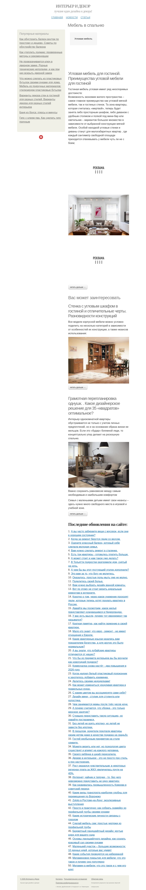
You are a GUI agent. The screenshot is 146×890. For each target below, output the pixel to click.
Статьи (85, 17)
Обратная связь (97, 879)
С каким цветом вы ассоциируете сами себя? (99, 692)
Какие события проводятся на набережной (97, 854)
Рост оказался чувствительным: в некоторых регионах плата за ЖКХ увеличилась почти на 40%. (97, 769)
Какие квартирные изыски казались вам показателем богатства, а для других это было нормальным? (95, 643)
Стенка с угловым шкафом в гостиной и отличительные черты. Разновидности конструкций (97, 311)
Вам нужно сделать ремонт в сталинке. (94, 550)
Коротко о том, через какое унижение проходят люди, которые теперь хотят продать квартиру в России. (98, 600)
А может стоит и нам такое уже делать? (94, 558)
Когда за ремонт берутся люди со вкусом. (95, 539)
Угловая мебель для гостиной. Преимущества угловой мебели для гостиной (95, 78)
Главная (57, 17)
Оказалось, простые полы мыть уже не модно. (100, 577)
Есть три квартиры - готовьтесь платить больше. (99, 554)
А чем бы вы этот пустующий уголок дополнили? (100, 569)
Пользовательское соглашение (75, 879)
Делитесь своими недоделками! (91, 681)
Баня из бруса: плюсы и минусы (38, 112)
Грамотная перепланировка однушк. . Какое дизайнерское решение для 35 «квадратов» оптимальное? (94, 406)
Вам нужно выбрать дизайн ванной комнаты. (99, 585)
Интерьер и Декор (73, 6)
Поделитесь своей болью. (87, 581)
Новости (72, 17)
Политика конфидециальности (67, 883)
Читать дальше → (78, 287)
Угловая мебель (83, 38)
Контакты (59, 879)
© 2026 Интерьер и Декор (29, 879)
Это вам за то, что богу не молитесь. (92, 573)
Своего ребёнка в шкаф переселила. (94, 754)
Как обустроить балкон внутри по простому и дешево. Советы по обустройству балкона (39, 43)
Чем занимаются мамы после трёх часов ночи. (100, 704)
